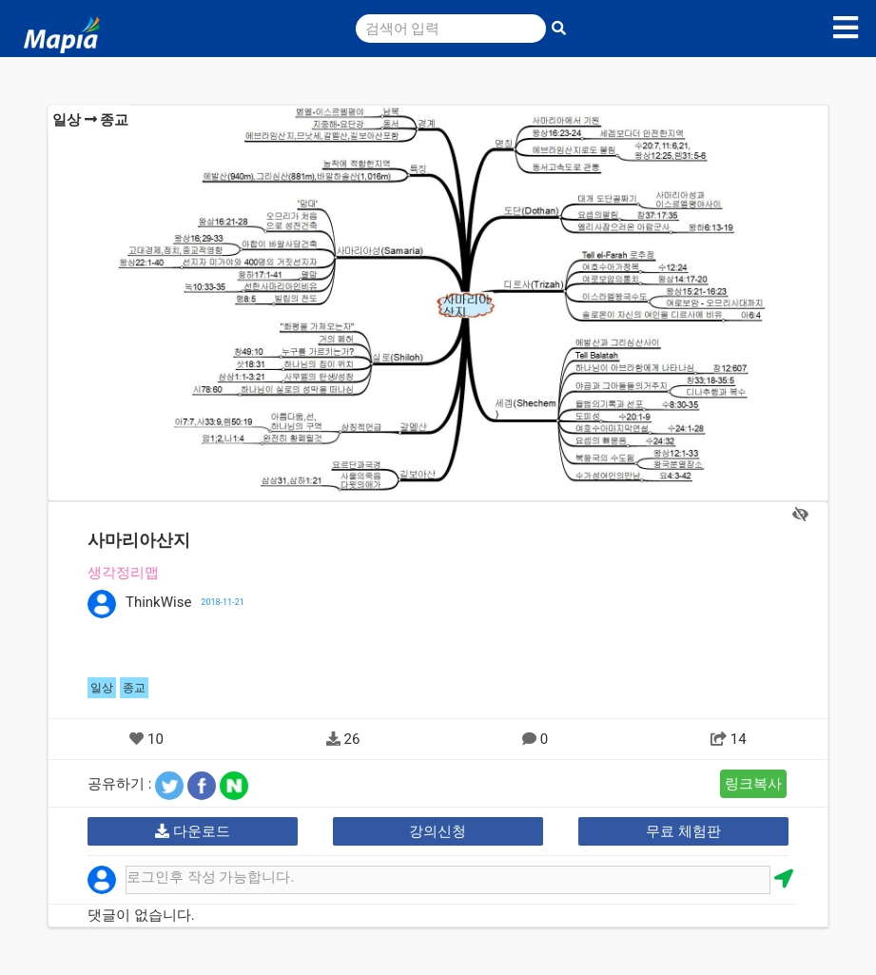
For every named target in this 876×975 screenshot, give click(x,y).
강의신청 (437, 831)
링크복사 (753, 783)
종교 (114, 119)
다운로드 (192, 831)
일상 (66, 119)
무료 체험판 (683, 831)
